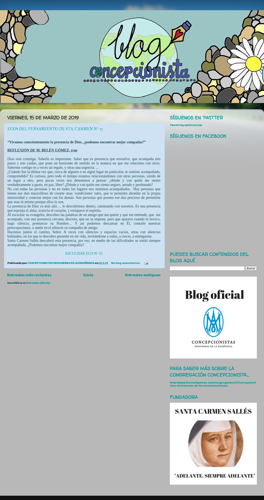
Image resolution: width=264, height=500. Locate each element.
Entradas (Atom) (38, 283)
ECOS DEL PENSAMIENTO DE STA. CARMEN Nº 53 (55, 129)
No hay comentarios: (126, 263)
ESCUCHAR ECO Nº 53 (84, 253)
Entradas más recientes (29, 274)
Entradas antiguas (143, 274)
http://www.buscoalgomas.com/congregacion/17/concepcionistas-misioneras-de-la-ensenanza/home (213, 384)
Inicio (88, 274)
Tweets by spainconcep (186, 125)
